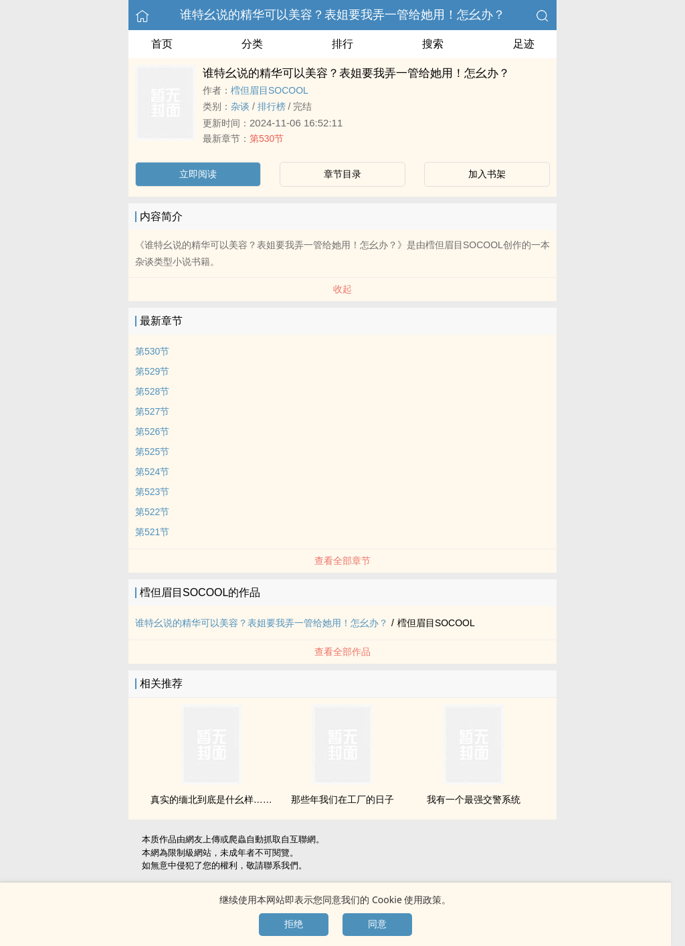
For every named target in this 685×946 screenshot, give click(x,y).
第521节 (152, 532)
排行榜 (272, 106)
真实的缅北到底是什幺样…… (211, 799)
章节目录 (342, 174)
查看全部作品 (342, 651)
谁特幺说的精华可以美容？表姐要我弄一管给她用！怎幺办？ (342, 14)
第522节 (152, 511)
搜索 (433, 44)
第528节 (152, 391)
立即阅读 (198, 174)
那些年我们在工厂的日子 (342, 799)
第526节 (152, 431)
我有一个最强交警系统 (473, 799)
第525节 (152, 451)
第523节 (152, 491)
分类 (252, 44)
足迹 (523, 44)
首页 (162, 44)
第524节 (152, 471)
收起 (342, 289)
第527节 (152, 411)
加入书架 (487, 174)
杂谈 (240, 106)
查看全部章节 (342, 560)
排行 (342, 44)
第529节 (152, 371)
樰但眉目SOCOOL (269, 90)
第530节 (267, 138)
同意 (377, 924)
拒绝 (293, 924)
